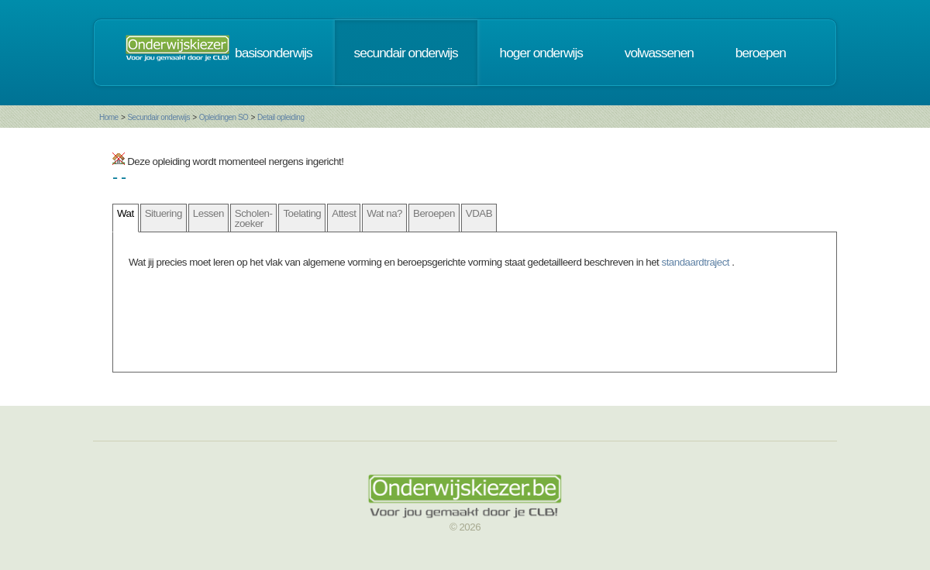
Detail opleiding (280, 117)
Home (109, 117)
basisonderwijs (273, 52)
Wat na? (384, 213)
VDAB (479, 213)
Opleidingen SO (224, 117)
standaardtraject (697, 262)
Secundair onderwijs (158, 117)
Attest (344, 213)
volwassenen (659, 52)
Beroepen (434, 213)
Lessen (208, 213)
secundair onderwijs (406, 52)
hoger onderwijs (541, 52)
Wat (125, 213)
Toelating (302, 213)
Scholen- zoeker (254, 218)
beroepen (760, 52)
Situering (163, 213)
